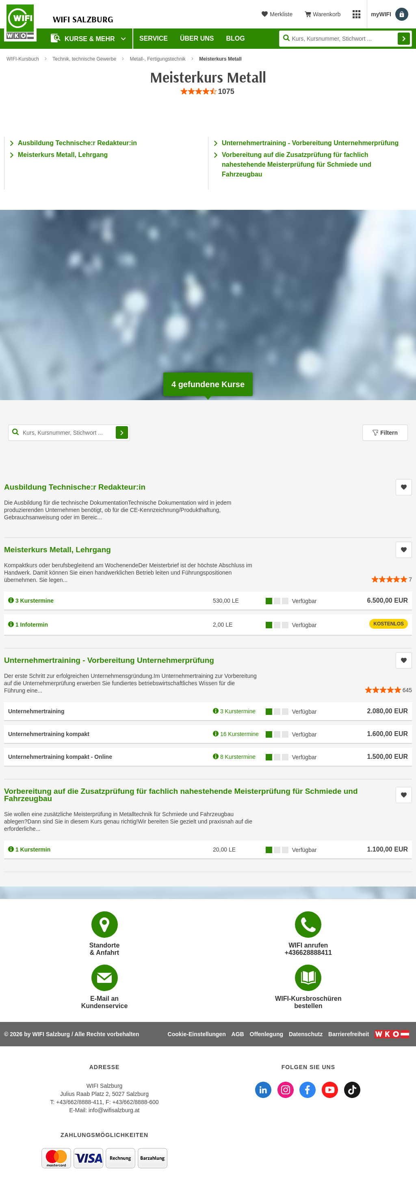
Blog (235, 38)
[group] (208, 91)
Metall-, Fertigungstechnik (157, 59)
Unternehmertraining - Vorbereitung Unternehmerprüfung (310, 142)
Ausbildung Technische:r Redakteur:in (77, 142)
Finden (404, 39)
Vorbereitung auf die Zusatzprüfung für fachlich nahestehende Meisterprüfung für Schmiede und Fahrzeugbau (296, 164)
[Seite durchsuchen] (345, 38)
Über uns (197, 38)
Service (153, 38)
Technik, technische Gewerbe (84, 59)
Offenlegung (266, 1034)
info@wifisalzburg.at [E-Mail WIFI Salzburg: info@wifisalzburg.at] (114, 1110)
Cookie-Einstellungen (197, 1034)
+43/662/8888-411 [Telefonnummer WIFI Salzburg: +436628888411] (79, 1102)
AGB (238, 1034)
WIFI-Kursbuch (22, 59)
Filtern (385, 432)
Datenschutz (306, 1034)
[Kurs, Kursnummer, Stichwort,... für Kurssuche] (69, 433)
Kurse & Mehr (84, 38)
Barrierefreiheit (348, 1034)
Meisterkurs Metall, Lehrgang (63, 154)
